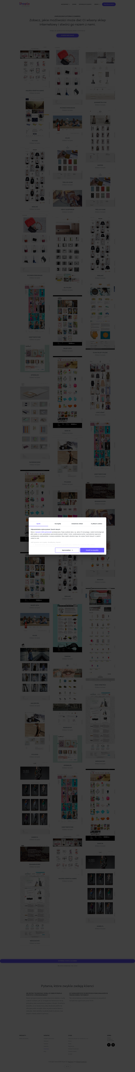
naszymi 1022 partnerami (43, 532)
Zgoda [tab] (38, 523)
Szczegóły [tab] (58, 523)
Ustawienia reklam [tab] (77, 523)
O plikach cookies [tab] (96, 523)
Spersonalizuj (67, 550)
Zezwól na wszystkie (92, 550)
